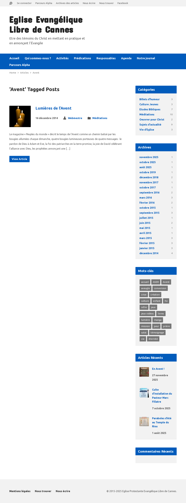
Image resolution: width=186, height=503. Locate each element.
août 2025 (145, 167)
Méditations (99, 118)
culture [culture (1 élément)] (145, 301)
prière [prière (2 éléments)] (166, 326)
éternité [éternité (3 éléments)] (153, 338)
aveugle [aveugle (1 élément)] (145, 288)
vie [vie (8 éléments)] (142, 338)
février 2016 (146, 202)
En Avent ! (158, 368)
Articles (24, 72)
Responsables (106, 58)
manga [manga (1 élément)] (157, 320)
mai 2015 (144, 228)
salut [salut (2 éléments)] (144, 332)
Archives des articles (67, 3)
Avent (36, 72)
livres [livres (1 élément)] (161, 313)
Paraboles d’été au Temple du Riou (161, 422)
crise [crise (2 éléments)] (143, 294)
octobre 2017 (147, 187)
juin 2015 (144, 222)
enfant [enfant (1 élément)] (156, 301)
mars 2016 (145, 197)
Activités (62, 58)
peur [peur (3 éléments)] (156, 326)
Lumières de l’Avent (53, 108)
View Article (19, 159)
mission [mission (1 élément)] (145, 326)
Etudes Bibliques (149, 109)
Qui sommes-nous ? (38, 58)
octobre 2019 (147, 172)
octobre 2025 (147, 162)
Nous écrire (89, 3)
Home (12, 72)
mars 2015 (145, 238)
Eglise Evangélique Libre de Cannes (45, 24)
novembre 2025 (148, 157)
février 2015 (146, 243)
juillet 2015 (146, 217)
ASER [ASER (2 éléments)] (156, 282)
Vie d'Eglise (146, 129)
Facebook (122, 3)
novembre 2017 (148, 182)
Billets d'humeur (149, 99)
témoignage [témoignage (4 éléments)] (157, 332)
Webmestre (75, 118)
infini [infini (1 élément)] (144, 307)
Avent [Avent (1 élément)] (166, 282)
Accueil (14, 58)
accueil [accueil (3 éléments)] (145, 282)
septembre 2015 (149, 212)
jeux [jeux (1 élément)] (153, 307)
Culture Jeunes (148, 104)
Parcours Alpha (43, 3)
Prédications (82, 58)
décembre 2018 (148, 177)
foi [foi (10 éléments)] (166, 301)
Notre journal (146, 58)
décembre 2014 (148, 253)
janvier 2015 (146, 248)
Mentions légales (19, 491)
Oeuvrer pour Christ (151, 119)
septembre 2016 (149, 192)
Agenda (126, 58)
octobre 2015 (147, 207)
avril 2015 (145, 233)
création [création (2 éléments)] (155, 294)
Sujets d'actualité (150, 124)
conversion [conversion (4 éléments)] (160, 288)
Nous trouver (106, 3)
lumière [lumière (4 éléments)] (145, 320)
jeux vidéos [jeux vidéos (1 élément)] (147, 313)
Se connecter (24, 3)
